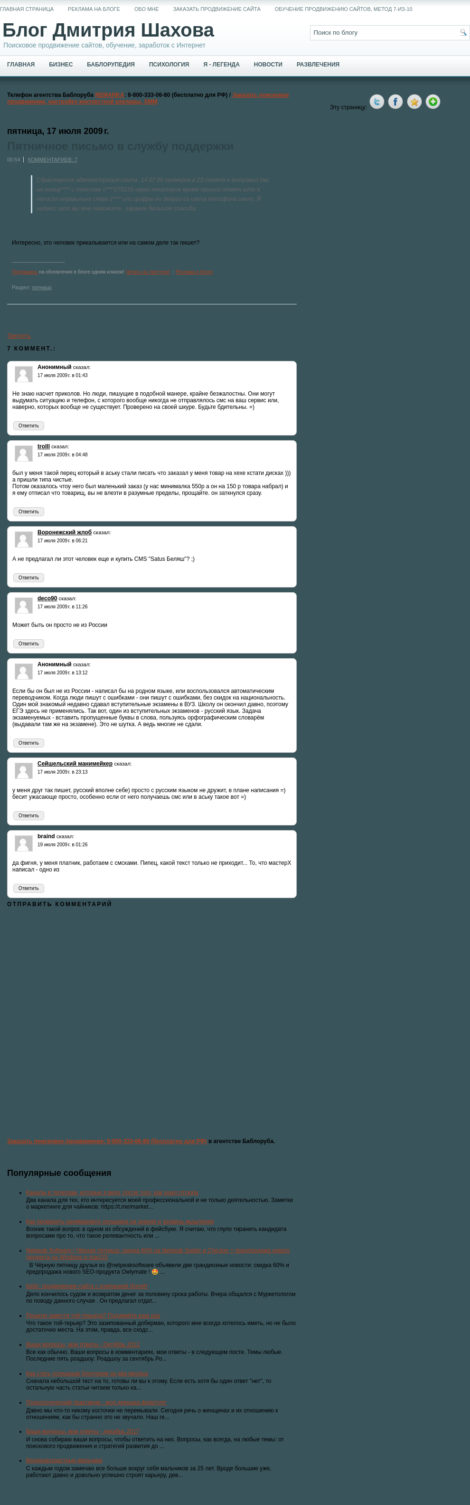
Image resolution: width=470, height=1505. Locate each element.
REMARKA (109, 95)
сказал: (82, 367)
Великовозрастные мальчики (64, 1460)
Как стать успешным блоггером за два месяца (87, 1373)
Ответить (29, 425)
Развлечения (318, 64)
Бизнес (61, 64)
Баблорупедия (111, 64)
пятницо (41, 287)
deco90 (47, 598)
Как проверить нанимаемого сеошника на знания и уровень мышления (120, 1221)
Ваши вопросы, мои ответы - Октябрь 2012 (83, 1344)
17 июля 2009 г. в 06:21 (63, 540)
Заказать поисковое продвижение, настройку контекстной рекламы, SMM (148, 98)
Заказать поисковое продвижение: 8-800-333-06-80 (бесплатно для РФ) (107, 1141)
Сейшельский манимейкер (75, 763)
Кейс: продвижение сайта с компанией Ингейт (87, 1286)
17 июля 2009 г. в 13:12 (63, 672)
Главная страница (27, 9)
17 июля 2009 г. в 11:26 (63, 606)
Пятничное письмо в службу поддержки (120, 146)
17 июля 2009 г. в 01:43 (63, 375)
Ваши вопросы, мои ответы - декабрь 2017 (82, 1431)
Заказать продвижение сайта (217, 9)
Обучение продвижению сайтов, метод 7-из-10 (344, 9)
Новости (268, 64)
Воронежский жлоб (65, 532)
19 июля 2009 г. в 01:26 (63, 844)
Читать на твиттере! (147, 271)
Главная (21, 64)
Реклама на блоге (94, 9)
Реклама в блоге (194, 271)
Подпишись (25, 271)
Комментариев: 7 (52, 159)
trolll (44, 446)
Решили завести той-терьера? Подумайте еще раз (93, 1315)
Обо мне (146, 9)
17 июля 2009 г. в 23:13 (63, 772)
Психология (169, 64)
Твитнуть (19, 335)
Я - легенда (221, 64)
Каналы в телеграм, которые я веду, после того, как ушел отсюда (112, 1192)
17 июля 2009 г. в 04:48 (63, 454)
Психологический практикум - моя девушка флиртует (96, 1402)
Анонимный (55, 367)
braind (46, 836)
